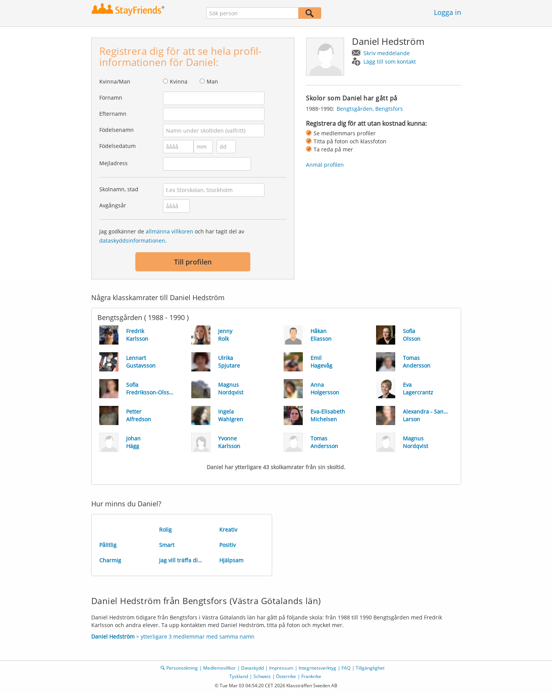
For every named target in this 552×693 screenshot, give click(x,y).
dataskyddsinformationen (132, 240)
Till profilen (193, 261)
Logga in (447, 12)
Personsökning (182, 668)
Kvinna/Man (114, 81)
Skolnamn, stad (118, 189)
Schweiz (262, 676)
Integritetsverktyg (317, 668)
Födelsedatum (117, 145)
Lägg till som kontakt (389, 61)
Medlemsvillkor (219, 668)
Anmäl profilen (325, 164)
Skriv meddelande (386, 53)
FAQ (346, 668)
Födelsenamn (116, 129)
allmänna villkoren (169, 231)
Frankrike (311, 676)
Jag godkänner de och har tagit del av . (171, 236)
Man (212, 81)
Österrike (286, 676)
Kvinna (178, 81)
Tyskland (238, 676)
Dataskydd (252, 668)
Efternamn (113, 113)
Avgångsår (112, 205)
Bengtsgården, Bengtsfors (370, 108)
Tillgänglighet (370, 668)
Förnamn (110, 97)
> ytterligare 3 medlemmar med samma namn (173, 636)
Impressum (281, 668)
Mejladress (113, 163)
